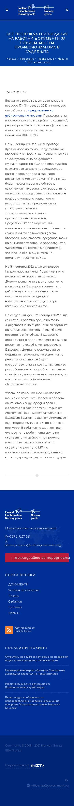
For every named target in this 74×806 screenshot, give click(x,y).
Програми (27, 58)
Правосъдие (46, 58)
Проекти (15, 607)
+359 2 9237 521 (19, 536)
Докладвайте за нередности (39, 558)
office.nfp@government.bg (50, 785)
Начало (11, 58)
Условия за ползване (23, 590)
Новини (63, 58)
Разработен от (25, 765)
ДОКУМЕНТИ (18, 584)
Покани (13, 595)
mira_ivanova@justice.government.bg (34, 545)
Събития (15, 601)
